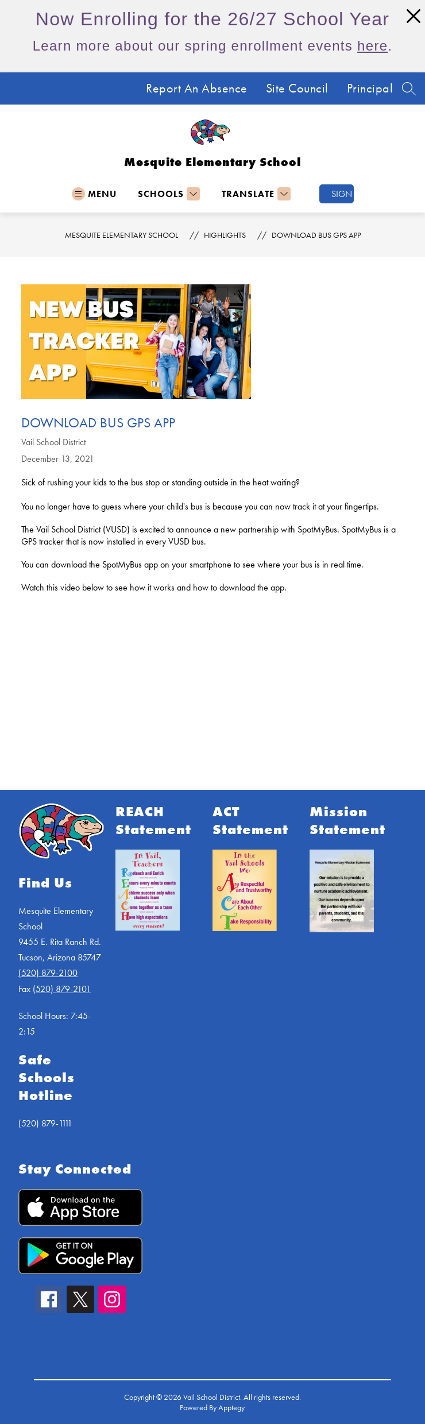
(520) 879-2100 (48, 973)
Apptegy (231, 1407)
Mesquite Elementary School (121, 235)
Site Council (297, 88)
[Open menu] (94, 194)
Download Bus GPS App (316, 235)
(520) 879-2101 (62, 989)
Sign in (342, 194)
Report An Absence (197, 88)
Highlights (225, 235)
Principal (370, 88)
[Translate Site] (255, 194)
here (372, 45)
